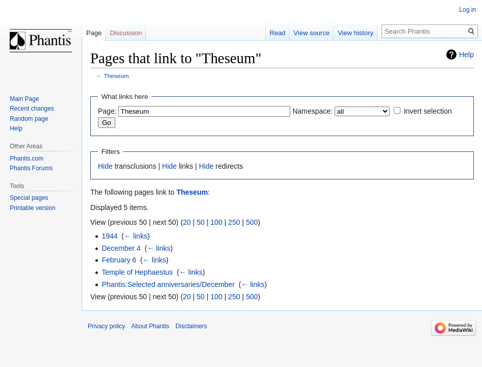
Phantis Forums (31, 168)
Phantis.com (26, 158)
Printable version (32, 208)
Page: (107, 111)
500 (252, 222)
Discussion (126, 33)
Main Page (24, 98)
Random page (29, 118)
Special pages (29, 197)
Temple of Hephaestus (137, 272)
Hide (105, 166)
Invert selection (428, 111)
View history (355, 33)
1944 (109, 236)
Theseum (116, 75)
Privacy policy (106, 326)
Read (278, 33)
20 (187, 222)
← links (135, 236)
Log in (467, 9)
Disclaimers (191, 326)
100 (216, 222)
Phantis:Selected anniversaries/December (168, 284)
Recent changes (32, 108)
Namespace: (312, 111)
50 (201, 222)
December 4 (121, 248)
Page (94, 33)
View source (312, 33)
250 (234, 222)
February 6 (119, 260)
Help (466, 54)
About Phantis (150, 326)
